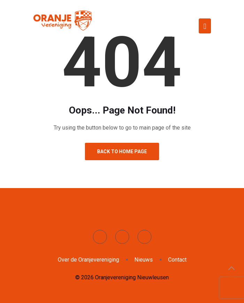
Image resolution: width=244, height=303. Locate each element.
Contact (177, 259)
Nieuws (143, 259)
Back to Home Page (122, 151)
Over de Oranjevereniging (88, 259)
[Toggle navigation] (205, 25)
